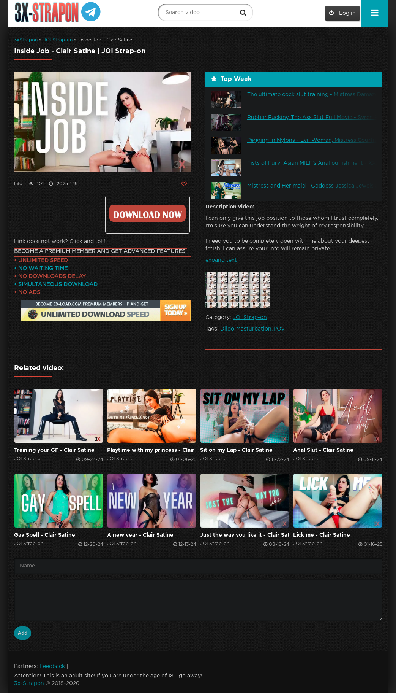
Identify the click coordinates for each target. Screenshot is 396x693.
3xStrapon (26, 40)
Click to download (147, 213)
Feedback (52, 666)
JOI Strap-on (58, 40)
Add (23, 633)
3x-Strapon (29, 683)
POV (279, 329)
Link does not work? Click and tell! (59, 241)
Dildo (227, 329)
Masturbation (253, 329)
